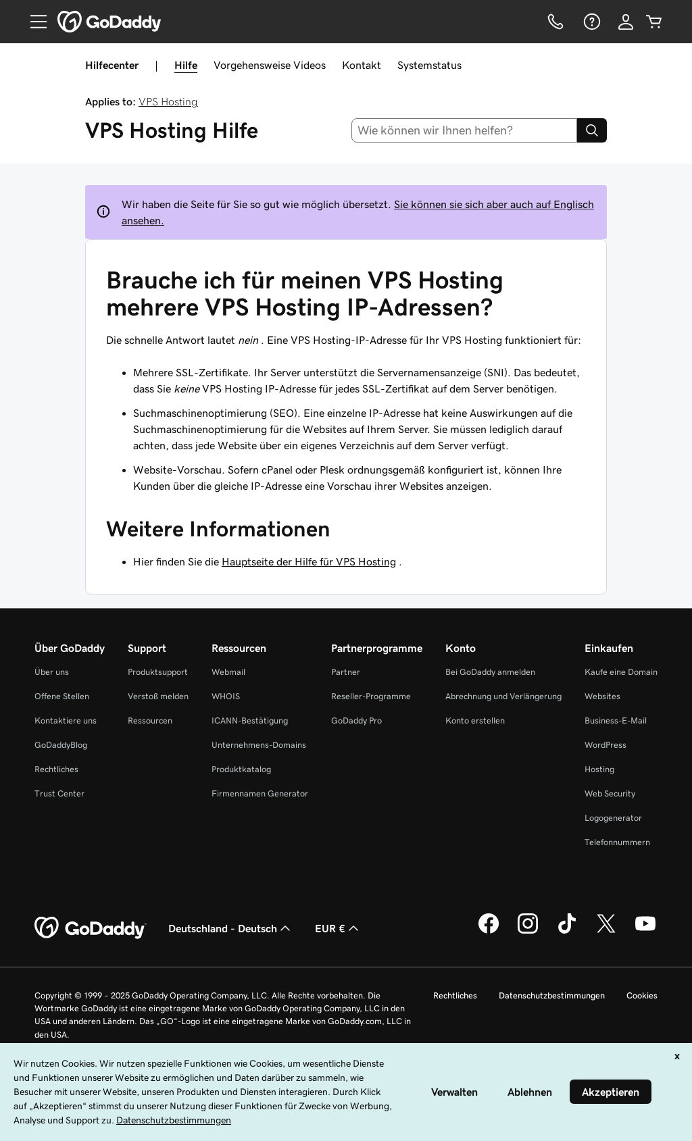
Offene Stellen (61, 696)
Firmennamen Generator (260, 793)
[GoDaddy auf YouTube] (645, 931)
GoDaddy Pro (356, 720)
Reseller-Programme (371, 696)
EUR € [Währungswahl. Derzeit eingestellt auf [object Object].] (338, 928)
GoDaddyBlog (60, 744)
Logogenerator (613, 817)
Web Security (610, 793)
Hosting (599, 769)
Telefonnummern (617, 842)
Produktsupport (158, 671)
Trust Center (59, 793)
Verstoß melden (158, 696)
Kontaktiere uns (65, 720)
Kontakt (361, 64)
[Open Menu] (33, 21)
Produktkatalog (241, 769)
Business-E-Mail (616, 720)
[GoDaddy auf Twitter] (606, 931)
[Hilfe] (591, 21)
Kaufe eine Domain (621, 671)
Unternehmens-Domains (259, 744)
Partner (345, 671)
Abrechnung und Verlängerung (503, 696)
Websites (602, 696)
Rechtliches (56, 769)
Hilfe (185, 64)
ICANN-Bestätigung (250, 720)
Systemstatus (429, 64)
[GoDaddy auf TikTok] (567, 931)
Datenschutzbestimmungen (552, 995)
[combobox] (464, 130)
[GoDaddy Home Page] (90, 928)
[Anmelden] (625, 21)
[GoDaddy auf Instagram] (528, 931)
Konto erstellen (475, 720)
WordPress (605, 744)
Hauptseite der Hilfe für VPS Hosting (309, 561)
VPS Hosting (168, 101)
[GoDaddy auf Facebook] (488, 931)
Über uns (51, 671)
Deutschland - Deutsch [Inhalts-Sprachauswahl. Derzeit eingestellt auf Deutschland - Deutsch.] (230, 928)
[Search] (592, 130)
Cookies (642, 995)
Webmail (228, 671)
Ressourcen (150, 720)
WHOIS (226, 696)
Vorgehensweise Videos (270, 64)
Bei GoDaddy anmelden (490, 671)
